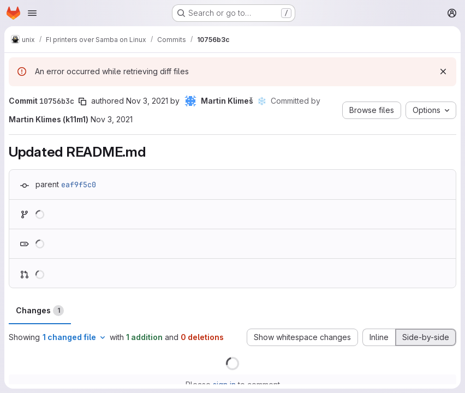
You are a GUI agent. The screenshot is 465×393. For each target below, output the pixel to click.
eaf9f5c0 (78, 184)
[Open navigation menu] (32, 13)
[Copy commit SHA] (82, 101)
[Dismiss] (443, 71)
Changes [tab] (40, 310)
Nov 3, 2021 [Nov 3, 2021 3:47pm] (147, 100)
